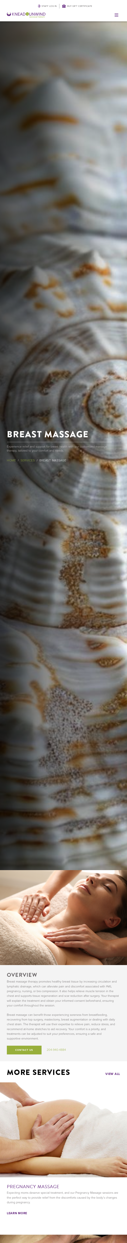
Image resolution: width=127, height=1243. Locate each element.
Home (11, 460)
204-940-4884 (56, 1050)
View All (112, 1074)
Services (28, 460)
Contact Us (24, 1050)
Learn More (17, 1213)
